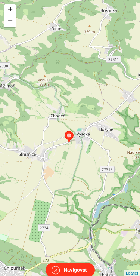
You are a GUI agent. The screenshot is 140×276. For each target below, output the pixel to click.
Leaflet (132, 266)
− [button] (10, 21)
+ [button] (10, 10)
